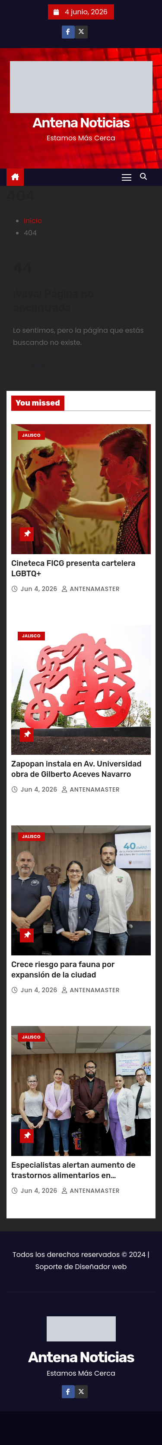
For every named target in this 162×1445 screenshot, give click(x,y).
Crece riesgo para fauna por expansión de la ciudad (62, 970)
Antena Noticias (80, 122)
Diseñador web (101, 1267)
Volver (38, 366)
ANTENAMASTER (90, 588)
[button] (146, 176)
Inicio (33, 221)
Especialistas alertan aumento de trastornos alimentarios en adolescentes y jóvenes (73, 1175)
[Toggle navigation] (127, 177)
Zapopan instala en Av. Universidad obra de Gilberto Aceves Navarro (76, 769)
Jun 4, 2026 (40, 588)
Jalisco (31, 435)
